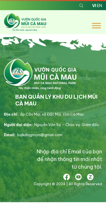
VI (94, 5)
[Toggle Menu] (96, 25)
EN (99, 5)
